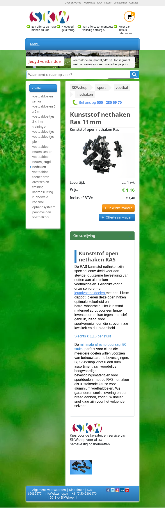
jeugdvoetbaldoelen (90, 293)
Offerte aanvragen (119, 217)
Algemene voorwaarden (49, 490)
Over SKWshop (73, 2)
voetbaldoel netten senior (42, 149)
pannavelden (41, 212)
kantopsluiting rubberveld (42, 194)
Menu (34, 44)
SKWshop (79, 87)
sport (101, 87)
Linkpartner (120, 2)
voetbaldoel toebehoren (40, 174)
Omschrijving (84, 235)
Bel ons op (100, 102)
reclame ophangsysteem (43, 204)
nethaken (39, 167)
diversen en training (40, 184)
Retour (108, 2)
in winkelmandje (120, 208)
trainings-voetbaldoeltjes (43, 129)
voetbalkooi (40, 217)
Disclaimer (77, 490)
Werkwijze (89, 2)
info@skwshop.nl (57, 493)
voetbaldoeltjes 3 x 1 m (43, 118)
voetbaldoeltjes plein (43, 139)
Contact (133, 2)
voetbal (37, 88)
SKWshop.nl (69, 497)
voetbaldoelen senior (42, 98)
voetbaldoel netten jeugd (41, 159)
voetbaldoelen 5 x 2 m (43, 108)
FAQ (99, 2)
